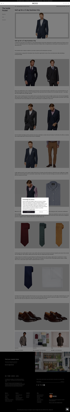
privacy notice (32, 209)
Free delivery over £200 (29, 1)
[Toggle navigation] (1, 3)
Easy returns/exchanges (38, 1)
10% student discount (20, 1)
